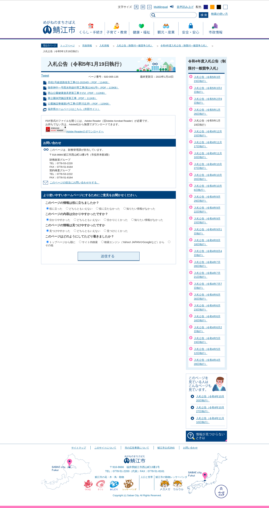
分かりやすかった (59, 219)
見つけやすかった (59, 230)
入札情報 (104, 45)
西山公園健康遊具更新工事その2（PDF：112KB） (77, 93)
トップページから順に (62, 242)
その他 (49, 245)
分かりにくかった (117, 219)
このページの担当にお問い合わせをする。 (74, 182)
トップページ (67, 45)
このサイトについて (105, 447)
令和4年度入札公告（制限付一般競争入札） (184, 45)
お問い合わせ (190, 447)
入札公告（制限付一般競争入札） (135, 45)
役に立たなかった (109, 208)
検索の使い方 (219, 13)
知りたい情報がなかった (140, 208)
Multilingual (161, 6)
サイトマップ (78, 447)
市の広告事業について (137, 447)
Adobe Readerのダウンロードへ (74, 131)
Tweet (45, 75)
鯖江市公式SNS (165, 447)
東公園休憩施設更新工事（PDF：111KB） (72, 98)
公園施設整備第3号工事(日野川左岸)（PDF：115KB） (79, 103)
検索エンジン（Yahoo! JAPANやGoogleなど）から (134, 242)
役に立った (55, 208)
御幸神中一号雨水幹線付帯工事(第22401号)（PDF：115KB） (83, 87)
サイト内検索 (90, 242)
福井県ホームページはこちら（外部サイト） (74, 109)
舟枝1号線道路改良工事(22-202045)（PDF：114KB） (79, 82)
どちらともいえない (80, 208)
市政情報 (87, 45)
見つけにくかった (117, 230)
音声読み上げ (185, 6)
